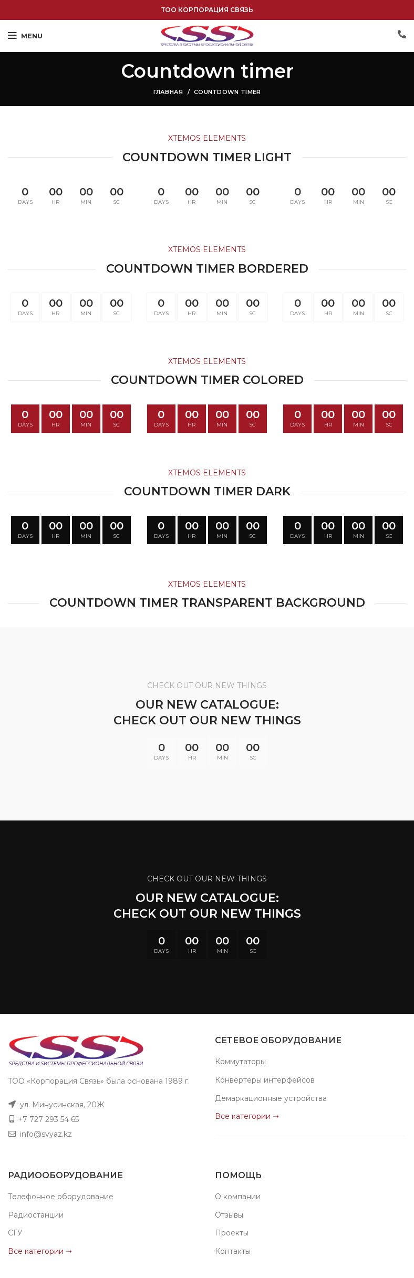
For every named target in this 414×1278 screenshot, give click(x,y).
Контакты (233, 1251)
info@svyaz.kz (46, 1134)
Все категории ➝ (247, 1116)
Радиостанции (36, 1215)
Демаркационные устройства (271, 1098)
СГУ (15, 1233)
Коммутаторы (240, 1061)
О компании (238, 1196)
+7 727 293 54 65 (48, 1119)
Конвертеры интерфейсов (265, 1080)
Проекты (232, 1233)
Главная (168, 92)
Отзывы (229, 1215)
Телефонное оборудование (60, 1196)
